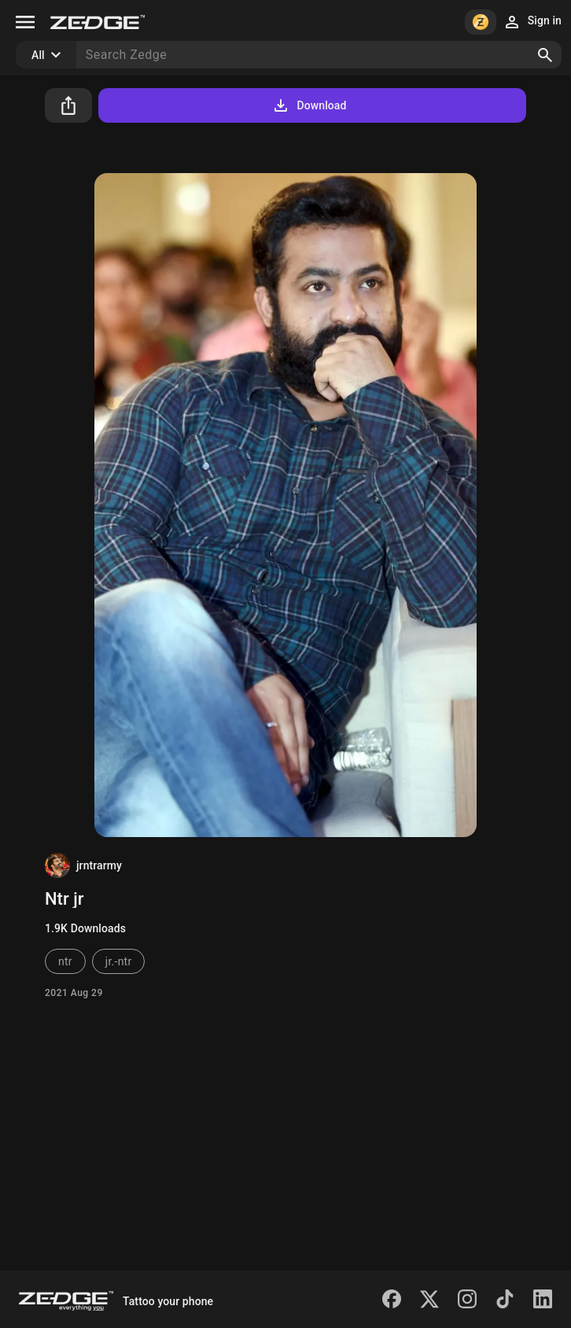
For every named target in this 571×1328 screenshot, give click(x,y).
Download (308, 105)
